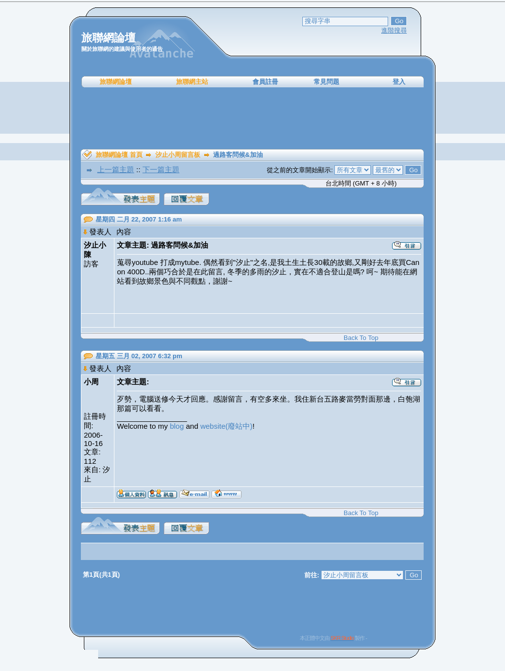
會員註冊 (265, 81)
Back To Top (361, 337)
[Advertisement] (252, 118)
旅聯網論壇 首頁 (119, 154)
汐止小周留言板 (177, 154)
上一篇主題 (115, 169)
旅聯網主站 (192, 81)
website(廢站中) (226, 426)
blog (176, 426)
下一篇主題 (161, 169)
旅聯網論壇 (116, 81)
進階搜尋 (394, 30)
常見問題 (326, 81)
